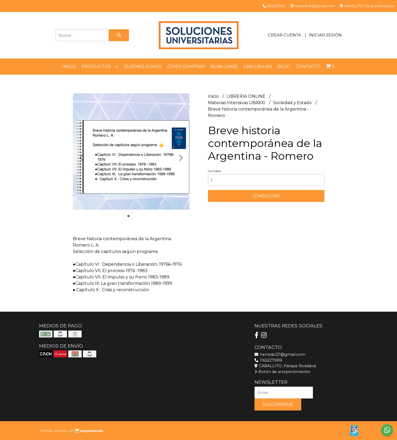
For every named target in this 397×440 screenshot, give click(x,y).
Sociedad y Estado (293, 102)
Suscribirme (277, 404)
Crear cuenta (284, 34)
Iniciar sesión (325, 34)
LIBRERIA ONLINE (246, 96)
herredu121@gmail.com (279, 354)
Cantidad (214, 171)
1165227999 (268, 360)
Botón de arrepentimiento (282, 371)
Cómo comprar (186, 66)
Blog (284, 66)
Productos (100, 66)
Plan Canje (224, 66)
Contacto (308, 66)
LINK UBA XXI (257, 66)
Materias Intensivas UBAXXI (237, 102)
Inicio (69, 66)
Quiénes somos (143, 66)
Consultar (266, 195)
